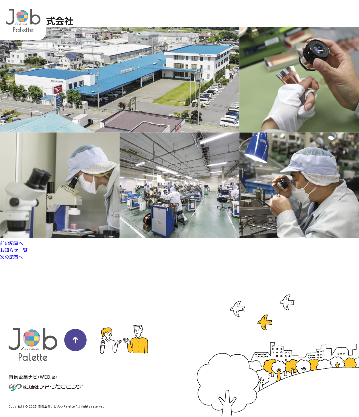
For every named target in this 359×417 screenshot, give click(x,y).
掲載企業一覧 (295, 12)
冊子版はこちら (334, 12)
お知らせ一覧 (14, 249)
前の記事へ (11, 243)
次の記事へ (11, 256)
